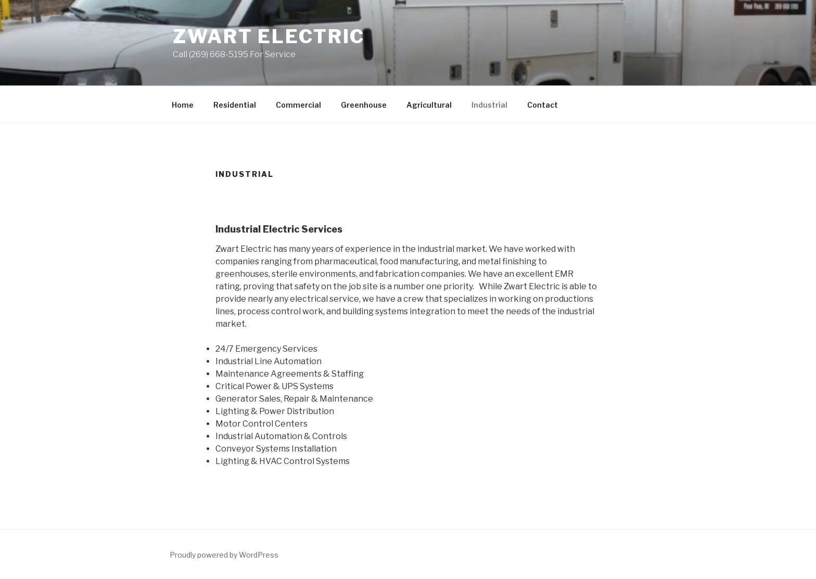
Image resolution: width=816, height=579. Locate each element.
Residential (234, 104)
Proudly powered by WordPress (224, 554)
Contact (542, 104)
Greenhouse (364, 104)
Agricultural (429, 104)
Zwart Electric (269, 36)
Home (183, 104)
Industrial (489, 104)
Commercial (298, 104)
